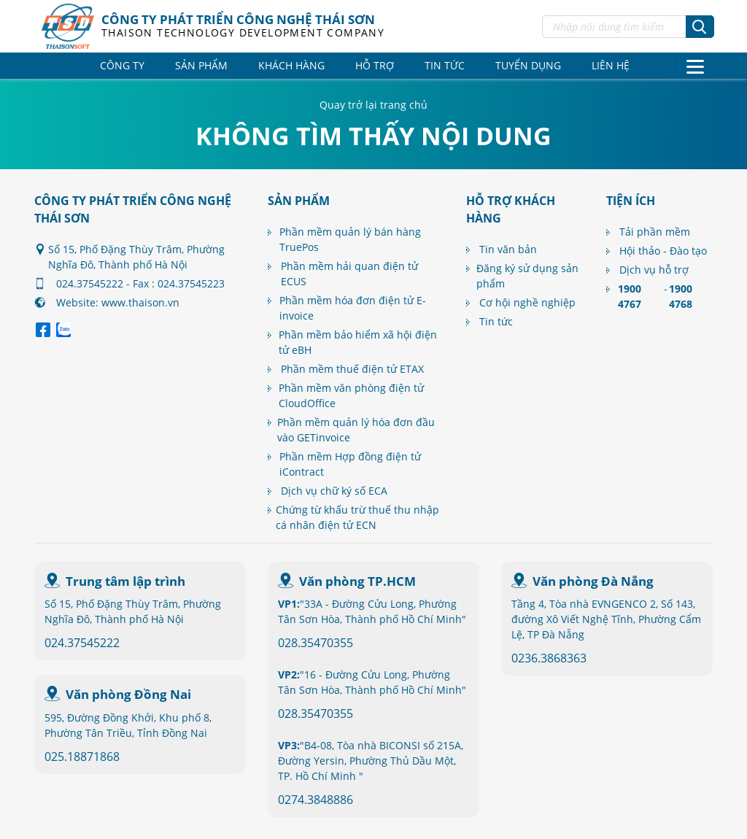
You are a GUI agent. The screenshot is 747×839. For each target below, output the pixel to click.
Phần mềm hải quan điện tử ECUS (349, 273)
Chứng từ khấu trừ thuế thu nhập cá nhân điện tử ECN (357, 517)
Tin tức (445, 65)
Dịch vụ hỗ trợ (654, 270)
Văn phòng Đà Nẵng (593, 581)
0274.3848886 (315, 800)
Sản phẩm (201, 65)
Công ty (122, 65)
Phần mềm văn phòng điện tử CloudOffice (351, 395)
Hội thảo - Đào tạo (663, 251)
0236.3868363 (549, 658)
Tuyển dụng (528, 65)
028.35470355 (315, 643)
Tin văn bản (508, 249)
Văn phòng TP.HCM (357, 581)
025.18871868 (82, 757)
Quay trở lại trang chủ (373, 105)
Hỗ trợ (374, 65)
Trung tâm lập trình (125, 581)
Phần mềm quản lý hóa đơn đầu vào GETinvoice (356, 429)
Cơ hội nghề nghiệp (527, 302)
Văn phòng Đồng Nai (128, 694)
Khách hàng (291, 65)
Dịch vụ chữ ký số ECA (334, 491)
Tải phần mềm (654, 232)
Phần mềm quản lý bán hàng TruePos (350, 239)
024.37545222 (82, 643)
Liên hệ (611, 65)
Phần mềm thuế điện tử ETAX (352, 369)
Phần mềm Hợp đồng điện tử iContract (350, 464)
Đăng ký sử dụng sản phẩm (527, 275)
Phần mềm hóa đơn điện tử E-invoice (352, 307)
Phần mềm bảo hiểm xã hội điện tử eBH (358, 342)
